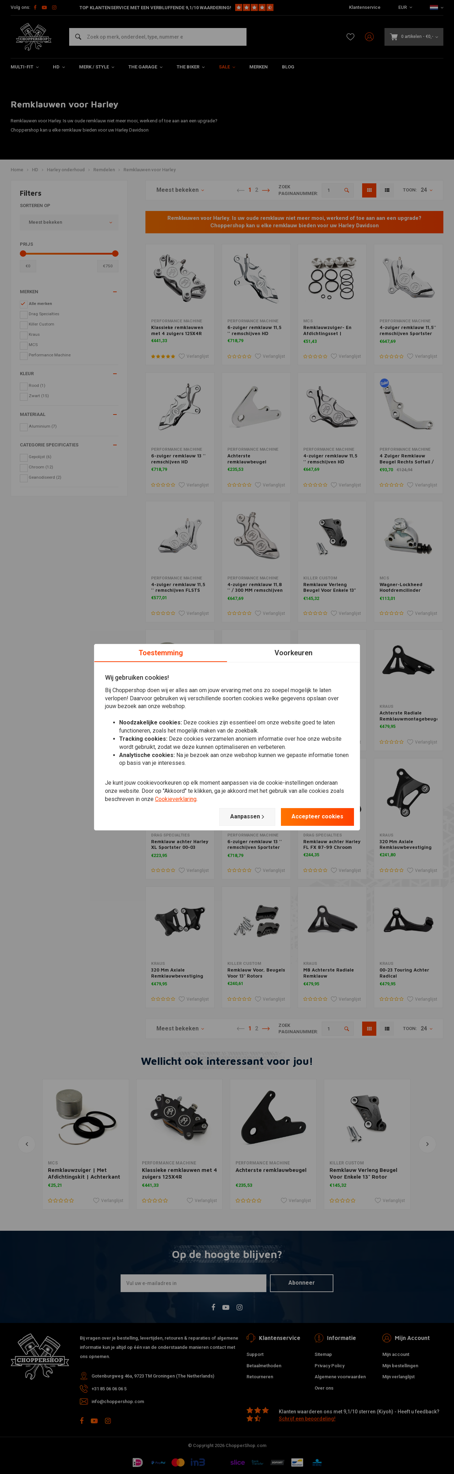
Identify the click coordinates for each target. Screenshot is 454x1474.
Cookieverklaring (175, 799)
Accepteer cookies (317, 816)
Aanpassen (247, 816)
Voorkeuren (293, 652)
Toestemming (161, 652)
